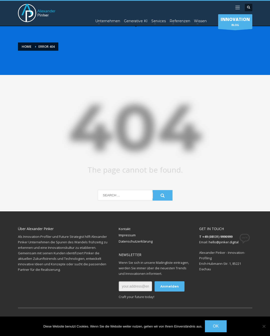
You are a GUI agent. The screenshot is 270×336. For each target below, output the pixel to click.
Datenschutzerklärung (136, 241)
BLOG (235, 22)
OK (216, 326)
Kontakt (124, 229)
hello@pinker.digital (224, 242)
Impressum (127, 235)
